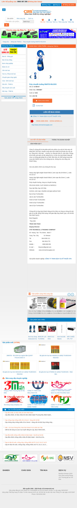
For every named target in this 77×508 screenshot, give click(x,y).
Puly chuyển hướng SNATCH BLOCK (34, 42)
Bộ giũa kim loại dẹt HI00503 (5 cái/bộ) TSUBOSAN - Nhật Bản (56, 356)
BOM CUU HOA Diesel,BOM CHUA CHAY (52, 338)
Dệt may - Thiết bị (7, 91)
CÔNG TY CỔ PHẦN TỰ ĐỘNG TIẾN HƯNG (60, 406)
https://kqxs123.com (48, 497)
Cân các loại (6, 70)
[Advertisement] (51, 277)
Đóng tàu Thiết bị (16, 42)
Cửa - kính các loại (8, 81)
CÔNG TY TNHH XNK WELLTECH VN (34, 392)
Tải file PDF (38, 105)
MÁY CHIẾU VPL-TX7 (70, 338)
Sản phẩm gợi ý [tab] (35, 143)
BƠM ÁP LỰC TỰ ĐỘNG (42, 338)
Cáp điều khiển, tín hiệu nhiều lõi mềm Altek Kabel (19, 412)
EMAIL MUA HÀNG (42, 100)
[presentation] (69, 294)
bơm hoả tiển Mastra (61, 338)
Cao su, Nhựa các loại (9, 74)
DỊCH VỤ (62, 470)
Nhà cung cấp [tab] (21, 18)
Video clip (71, 21)
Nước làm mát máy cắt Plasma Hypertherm (64, 312)
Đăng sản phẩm (68, 5)
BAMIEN (6, 470)
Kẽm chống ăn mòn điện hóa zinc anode (44, 312)
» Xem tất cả (70, 409)
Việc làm (42, 21)
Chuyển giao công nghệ (9, 77)
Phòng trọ (26, 497)
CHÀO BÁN (26, 470)
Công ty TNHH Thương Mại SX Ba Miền (14, 392)
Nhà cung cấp (63, 21)
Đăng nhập (46, 5)
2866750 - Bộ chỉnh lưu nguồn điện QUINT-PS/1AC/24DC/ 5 (20, 356)
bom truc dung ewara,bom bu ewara (32, 338)
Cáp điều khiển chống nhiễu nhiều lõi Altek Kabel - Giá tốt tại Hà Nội (24, 435)
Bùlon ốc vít (5, 67)
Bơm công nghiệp (7, 63)
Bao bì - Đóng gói (7, 56)
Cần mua (49, 21)
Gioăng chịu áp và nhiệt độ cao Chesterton (54, 312)
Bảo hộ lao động (7, 60)
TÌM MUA (43, 470)
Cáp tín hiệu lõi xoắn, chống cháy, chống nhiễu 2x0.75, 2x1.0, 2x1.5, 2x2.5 (26, 442)
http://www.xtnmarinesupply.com (41, 125)
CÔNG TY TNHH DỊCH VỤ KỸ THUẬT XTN (46, 116)
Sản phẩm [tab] (10, 18)
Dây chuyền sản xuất (8, 88)
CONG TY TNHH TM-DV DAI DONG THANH (36, 406)
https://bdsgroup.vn (36, 497)
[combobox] (33, 21)
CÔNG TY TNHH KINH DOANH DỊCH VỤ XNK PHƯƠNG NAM (60, 392)
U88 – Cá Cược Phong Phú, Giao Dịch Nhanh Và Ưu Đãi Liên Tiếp (23, 427)
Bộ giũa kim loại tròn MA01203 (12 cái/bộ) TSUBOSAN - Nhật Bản (20, 373)
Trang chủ (6, 42)
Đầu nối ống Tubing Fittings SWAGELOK (34, 312)
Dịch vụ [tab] (30, 18)
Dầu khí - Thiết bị (7, 84)
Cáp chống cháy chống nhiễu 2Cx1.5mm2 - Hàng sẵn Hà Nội (22, 420)
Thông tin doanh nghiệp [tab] (61, 140)
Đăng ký (56, 5)
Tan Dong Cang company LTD (13, 404)
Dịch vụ (55, 21)
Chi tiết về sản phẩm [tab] (37, 140)
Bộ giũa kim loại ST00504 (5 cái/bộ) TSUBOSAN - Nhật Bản (56, 373)
